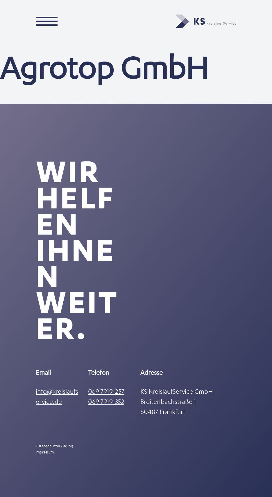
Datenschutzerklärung (54, 445)
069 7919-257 (106, 391)
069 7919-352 (106, 401)
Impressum (45, 451)
